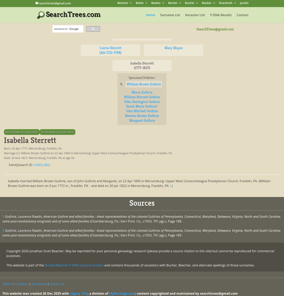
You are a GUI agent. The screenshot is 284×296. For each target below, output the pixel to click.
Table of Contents (15, 284)
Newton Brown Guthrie (142, 115)
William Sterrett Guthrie (142, 97)
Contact (242, 15)
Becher (173, 3)
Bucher (189, 3)
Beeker (156, 3)
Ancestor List (195, 15)
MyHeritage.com (122, 293)
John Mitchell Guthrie (142, 111)
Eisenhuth (226, 3)
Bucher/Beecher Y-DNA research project (74, 265)
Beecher (122, 3)
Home (150, 15)
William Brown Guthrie (144, 84)
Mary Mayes (173, 48)
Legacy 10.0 (79, 293)
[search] (67, 29)
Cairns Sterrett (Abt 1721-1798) (110, 50)
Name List (57, 284)
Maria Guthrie (142, 92)
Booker (206, 3)
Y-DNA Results (221, 15)
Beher (140, 3)
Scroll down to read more (22, 132)
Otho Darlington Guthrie (142, 101)
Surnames (39, 284)
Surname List (170, 15)
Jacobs (244, 3)
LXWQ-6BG (42, 165)
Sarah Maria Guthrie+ (142, 106)
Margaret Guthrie (142, 120)
